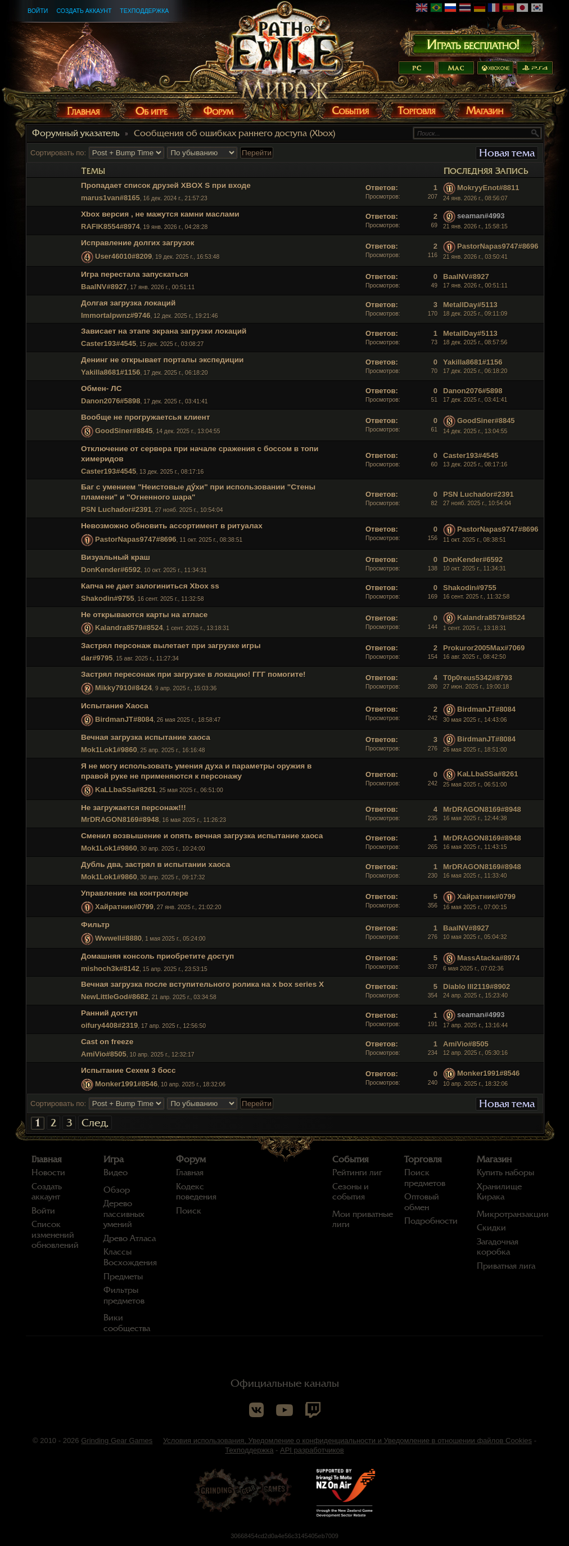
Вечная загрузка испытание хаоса (145, 737)
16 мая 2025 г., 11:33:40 (475, 876)
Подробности (431, 1221)
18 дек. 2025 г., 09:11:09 (475, 314)
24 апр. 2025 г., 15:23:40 (475, 995)
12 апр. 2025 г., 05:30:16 (475, 1053)
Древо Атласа (129, 1238)
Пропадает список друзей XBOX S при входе (166, 185)
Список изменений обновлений (55, 1234)
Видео (115, 1172)
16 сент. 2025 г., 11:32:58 (476, 597)
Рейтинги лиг (357, 1172)
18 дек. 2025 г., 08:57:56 (475, 342)
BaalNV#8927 (104, 286)
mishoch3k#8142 (110, 968)
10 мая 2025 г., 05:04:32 (475, 937)
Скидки (491, 1228)
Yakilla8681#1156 (111, 372)
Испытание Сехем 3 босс (128, 1070)
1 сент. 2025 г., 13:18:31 (474, 628)
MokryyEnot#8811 (488, 187)
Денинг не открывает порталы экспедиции (162, 360)
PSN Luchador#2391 (116, 509)
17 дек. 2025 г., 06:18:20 (475, 371)
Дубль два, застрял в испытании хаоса (155, 864)
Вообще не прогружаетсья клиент (145, 417)
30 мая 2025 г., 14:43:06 (475, 720)
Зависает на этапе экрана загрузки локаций (163, 331)
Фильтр (95, 924)
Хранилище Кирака (499, 1191)
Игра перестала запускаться (134, 274)
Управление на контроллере (134, 893)
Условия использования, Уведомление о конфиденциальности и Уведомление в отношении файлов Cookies (347, 1440)
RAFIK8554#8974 (110, 226)
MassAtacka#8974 (488, 958)
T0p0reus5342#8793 (477, 677)
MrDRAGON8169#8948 (120, 819)
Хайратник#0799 (124, 906)
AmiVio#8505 (104, 1054)
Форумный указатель (75, 133)
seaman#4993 (481, 216)
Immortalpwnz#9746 (116, 315)
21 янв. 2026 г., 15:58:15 (475, 226)
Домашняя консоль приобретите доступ (157, 956)
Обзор (116, 1190)
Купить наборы (505, 1172)
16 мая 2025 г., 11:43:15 (475, 847)
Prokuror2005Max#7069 (484, 648)
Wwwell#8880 (118, 938)
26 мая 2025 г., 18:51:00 (475, 750)
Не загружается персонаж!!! (133, 807)
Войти (38, 10)
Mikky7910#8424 (123, 688)
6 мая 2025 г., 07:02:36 (473, 968)
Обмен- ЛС (101, 388)
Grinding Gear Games (116, 1440)
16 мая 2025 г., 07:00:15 (475, 907)
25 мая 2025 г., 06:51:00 (475, 784)
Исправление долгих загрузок (138, 243)
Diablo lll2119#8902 (476, 986)
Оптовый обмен (421, 1202)
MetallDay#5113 (470, 304)
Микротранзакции (513, 1214)
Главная (46, 1159)
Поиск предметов (424, 1177)
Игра (113, 1159)
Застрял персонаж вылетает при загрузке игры (171, 645)
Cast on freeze (107, 1041)
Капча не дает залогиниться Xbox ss (150, 586)
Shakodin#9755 (107, 598)
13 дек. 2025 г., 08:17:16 (475, 464)
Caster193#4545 (108, 343)
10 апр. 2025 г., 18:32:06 (475, 1084)
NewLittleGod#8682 (114, 996)
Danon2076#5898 (111, 401)
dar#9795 (96, 658)
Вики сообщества (126, 1323)
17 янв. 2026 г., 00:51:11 (475, 285)
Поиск (188, 1211)
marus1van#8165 (110, 198)
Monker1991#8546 (126, 1084)
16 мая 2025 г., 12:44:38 (475, 818)
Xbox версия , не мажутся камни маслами (160, 214)
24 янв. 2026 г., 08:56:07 (475, 198)
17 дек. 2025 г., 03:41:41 (475, 400)
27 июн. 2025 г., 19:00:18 (476, 687)
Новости (48, 1172)
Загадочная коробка (497, 1247)
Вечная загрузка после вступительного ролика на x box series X (202, 984)
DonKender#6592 (111, 569)
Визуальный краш (115, 557)
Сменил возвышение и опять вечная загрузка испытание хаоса (202, 836)
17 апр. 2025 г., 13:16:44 (475, 1025)
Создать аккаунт (83, 10)
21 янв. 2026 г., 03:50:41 (475, 257)
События (350, 1159)
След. (95, 1122)
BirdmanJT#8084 (124, 719)
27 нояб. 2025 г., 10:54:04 (477, 503)
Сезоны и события (350, 1191)
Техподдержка (144, 10)
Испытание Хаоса (114, 706)
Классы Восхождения (130, 1257)
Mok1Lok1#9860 (109, 749)
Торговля (423, 1159)
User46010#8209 (123, 256)
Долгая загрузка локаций (128, 303)
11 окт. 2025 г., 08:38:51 (474, 540)
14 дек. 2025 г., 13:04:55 (475, 431)
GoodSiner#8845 (124, 430)
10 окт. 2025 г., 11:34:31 (474, 568)
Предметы (123, 1276)
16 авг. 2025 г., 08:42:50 (474, 657)
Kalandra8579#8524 (129, 628)
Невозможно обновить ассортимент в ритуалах (172, 526)
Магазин (494, 1159)
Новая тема (507, 152)
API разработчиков (312, 1450)
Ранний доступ (109, 1013)
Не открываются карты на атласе (144, 614)
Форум (191, 1159)
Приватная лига (506, 1266)
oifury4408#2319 (109, 1025)
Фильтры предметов (123, 1295)
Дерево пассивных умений (123, 1213)
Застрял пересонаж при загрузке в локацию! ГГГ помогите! (193, 674)
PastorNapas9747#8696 (498, 246)
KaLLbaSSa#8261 (125, 789)
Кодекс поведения (196, 1191)
